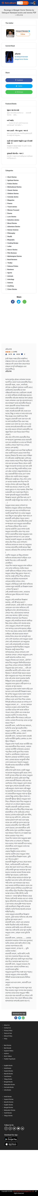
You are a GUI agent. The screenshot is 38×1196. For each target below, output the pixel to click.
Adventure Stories (13, 226)
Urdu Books (7, 1090)
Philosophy (11, 233)
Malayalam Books (9, 1084)
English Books (8, 1065)
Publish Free (23, 3)
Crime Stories (12, 289)
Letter (9, 246)
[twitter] (14, 1128)
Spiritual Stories (13, 180)
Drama (9, 213)
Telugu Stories (8, 1115)
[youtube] (18, 1128)
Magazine (10, 200)
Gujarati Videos (8, 1051)
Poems (9, 203)
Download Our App (19, 1013)
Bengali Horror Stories (21, 59)
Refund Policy (8, 1036)
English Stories (8, 1105)
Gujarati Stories (8, 1099)
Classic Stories (12, 190)
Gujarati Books (8, 1071)
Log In (32, 3)
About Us (7, 1025)
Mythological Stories (14, 256)
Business (10, 269)
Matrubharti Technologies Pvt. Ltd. (23, 1191)
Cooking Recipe (12, 243)
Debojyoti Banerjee (23, 31)
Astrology (10, 279)
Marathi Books (8, 1073)
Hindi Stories (8, 1096)
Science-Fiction (12, 266)
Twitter (19, 86)
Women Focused (13, 210)
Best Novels (7, 1048)
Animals (10, 276)
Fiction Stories (12, 184)
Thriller (9, 263)
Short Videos (8, 1056)
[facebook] (6, 1128)
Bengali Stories (8, 1107)
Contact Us (7, 1028)
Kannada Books (9, 1087)
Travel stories (12, 207)
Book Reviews (12, 260)
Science (10, 283)
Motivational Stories (14, 187)
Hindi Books (7, 1068)
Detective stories (13, 220)
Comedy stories (12, 197)
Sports (9, 273)
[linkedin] (22, 1128)
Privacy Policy (8, 1030)
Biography (11, 240)
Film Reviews (12, 253)
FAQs (5, 1038)
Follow (23, 34)
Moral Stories (12, 223)
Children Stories (13, 193)
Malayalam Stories (9, 1110)
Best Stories (7, 1045)
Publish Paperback (9, 1059)
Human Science (12, 230)
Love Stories (11, 217)
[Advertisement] (19, 325)
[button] (21, 2)
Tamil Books (7, 1076)
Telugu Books (8, 1079)
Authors (6, 1053)
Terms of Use (8, 1033)
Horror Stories (12, 250)
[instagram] (10, 1128)
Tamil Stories (8, 1113)
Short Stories (12, 177)
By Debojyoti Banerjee (21, 56)
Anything (10, 286)
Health (9, 236)
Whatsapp (19, 92)
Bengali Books (8, 1082)
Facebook (19, 80)
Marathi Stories (8, 1102)
